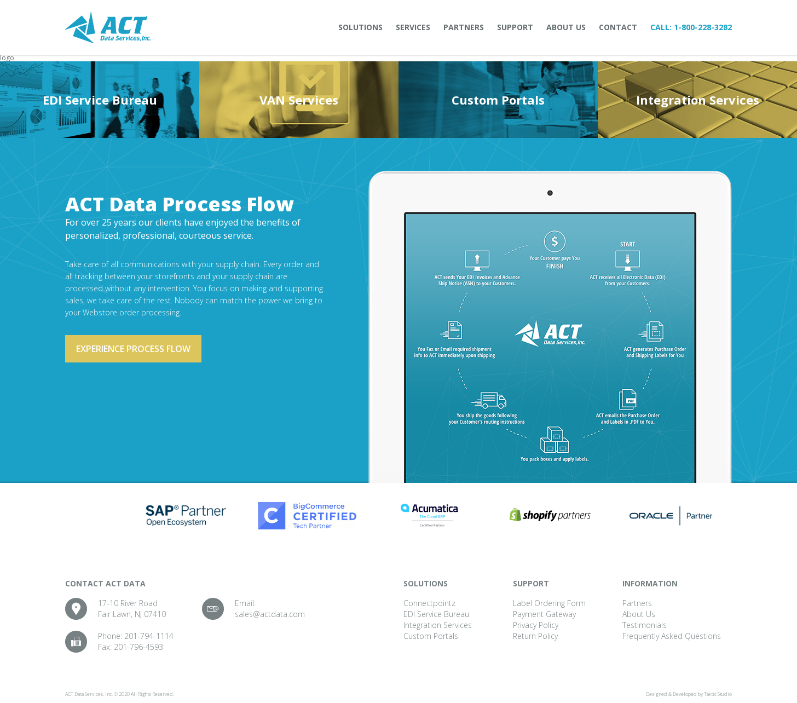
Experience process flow (133, 349)
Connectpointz (429, 603)
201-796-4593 (138, 647)
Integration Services (697, 99)
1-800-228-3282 (703, 27)
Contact (618, 27)
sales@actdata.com (270, 614)
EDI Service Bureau (100, 99)
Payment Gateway (544, 614)
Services (413, 27)
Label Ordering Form (549, 603)
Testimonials (644, 625)
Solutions (360, 27)
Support (515, 27)
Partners (463, 27)
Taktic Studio (718, 694)
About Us (566, 27)
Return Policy (535, 636)
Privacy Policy (535, 625)
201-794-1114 (149, 636)
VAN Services (298, 99)
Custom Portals (498, 99)
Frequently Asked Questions (671, 636)
